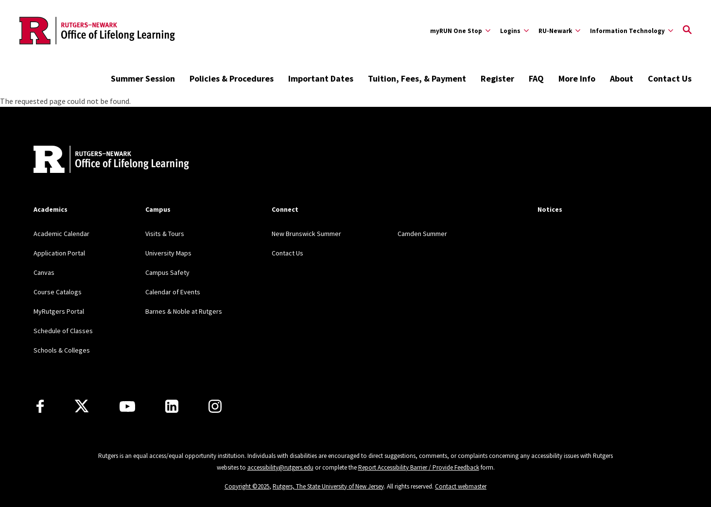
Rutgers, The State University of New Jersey (328, 486)
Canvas (44, 272)
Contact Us (670, 78)
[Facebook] (40, 406)
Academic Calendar (61, 233)
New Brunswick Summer (306, 233)
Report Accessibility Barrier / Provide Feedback (418, 467)
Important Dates (320, 78)
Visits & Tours (164, 233)
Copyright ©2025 (247, 486)
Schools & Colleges (62, 350)
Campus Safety (167, 272)
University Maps (168, 253)
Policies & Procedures (232, 78)
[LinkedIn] (171, 406)
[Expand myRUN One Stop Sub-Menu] (460, 31)
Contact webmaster (460, 486)
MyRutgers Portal (59, 311)
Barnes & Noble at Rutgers (183, 311)
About (621, 78)
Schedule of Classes (63, 330)
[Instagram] (215, 406)
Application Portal (59, 253)
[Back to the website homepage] (97, 30)
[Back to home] (98, 160)
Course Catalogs (58, 291)
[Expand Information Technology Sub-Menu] (631, 31)
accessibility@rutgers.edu (280, 467)
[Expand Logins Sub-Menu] (514, 31)
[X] (81, 406)
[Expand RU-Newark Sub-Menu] (559, 31)
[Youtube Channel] (127, 406)
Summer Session (143, 78)
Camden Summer (422, 233)
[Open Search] (687, 30)
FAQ (536, 78)
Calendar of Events (172, 291)
